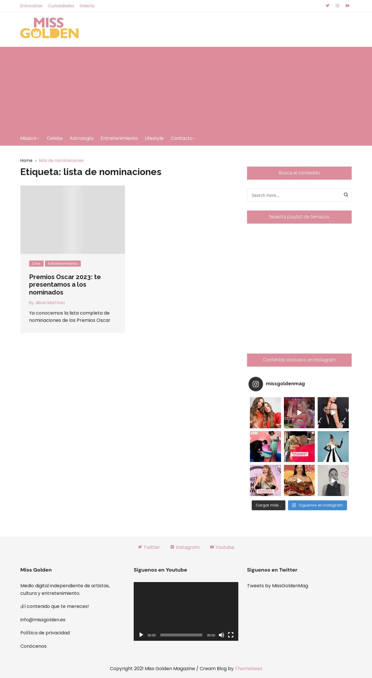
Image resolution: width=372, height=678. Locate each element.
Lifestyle (154, 138)
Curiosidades (61, 6)
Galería (87, 6)
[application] (186, 611)
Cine (36, 263)
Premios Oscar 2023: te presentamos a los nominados (65, 284)
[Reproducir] (141, 635)
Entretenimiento (119, 138)
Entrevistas (31, 6)
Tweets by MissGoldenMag (277, 585)
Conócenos (33, 646)
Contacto (182, 138)
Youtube (222, 547)
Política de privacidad (45, 632)
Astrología (82, 138)
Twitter (149, 547)
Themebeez (248, 668)
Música (28, 138)
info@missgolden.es (42, 619)
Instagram (185, 547)
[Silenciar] (221, 635)
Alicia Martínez (50, 303)
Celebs (55, 138)
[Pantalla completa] (231, 635)
